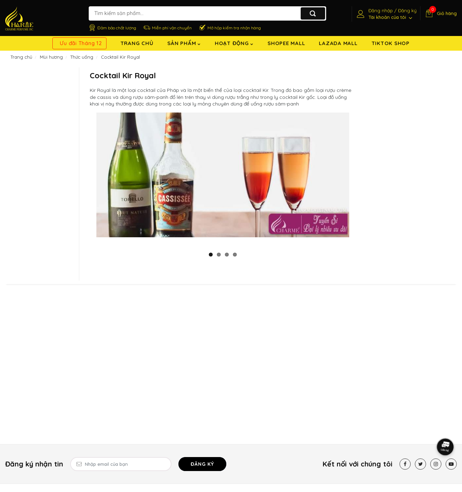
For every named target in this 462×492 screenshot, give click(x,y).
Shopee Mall (286, 43)
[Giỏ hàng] (440, 13)
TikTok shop (391, 43)
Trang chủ (137, 43)
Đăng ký (202, 464)
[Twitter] (420, 464)
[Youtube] (451, 464)
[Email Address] (120, 464)
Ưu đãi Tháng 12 (81, 43)
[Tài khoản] (386, 14)
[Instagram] (435, 464)
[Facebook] (405, 464)
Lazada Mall (338, 43)
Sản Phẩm (184, 43)
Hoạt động (234, 43)
